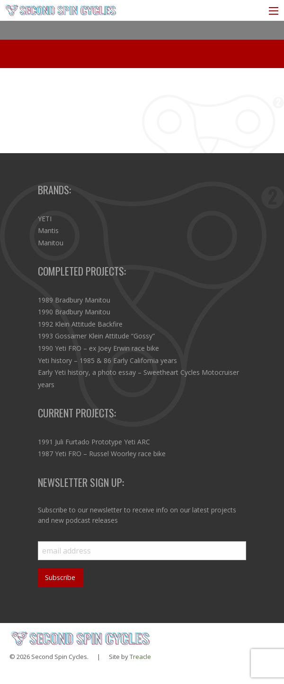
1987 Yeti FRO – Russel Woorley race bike (102, 453)
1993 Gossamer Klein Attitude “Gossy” (96, 335)
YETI (45, 218)
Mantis (48, 230)
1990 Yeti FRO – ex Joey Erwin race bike (98, 348)
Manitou (50, 242)
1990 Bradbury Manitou (74, 311)
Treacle (140, 656)
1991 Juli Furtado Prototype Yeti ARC (94, 441)
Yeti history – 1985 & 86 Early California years (107, 360)
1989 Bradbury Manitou (74, 299)
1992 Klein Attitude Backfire (80, 324)
